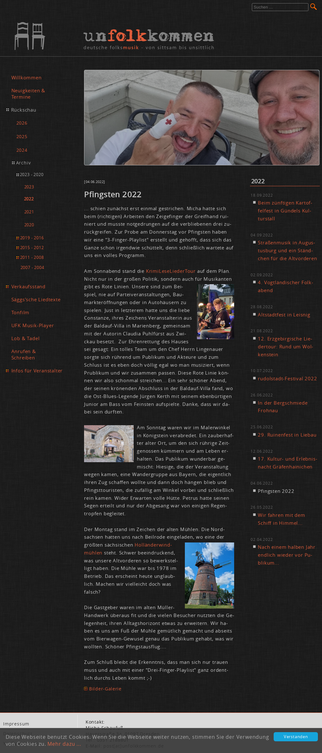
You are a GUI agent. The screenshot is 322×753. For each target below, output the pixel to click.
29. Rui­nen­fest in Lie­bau (287, 435)
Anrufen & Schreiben (23, 354)
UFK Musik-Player (32, 325)
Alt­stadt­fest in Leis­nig (284, 314)
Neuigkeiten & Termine (28, 93)
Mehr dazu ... (64, 743)
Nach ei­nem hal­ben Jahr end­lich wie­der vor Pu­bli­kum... (286, 555)
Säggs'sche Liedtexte (36, 299)
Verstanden (296, 736)
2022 (29, 199)
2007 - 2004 (32, 267)
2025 (21, 136)
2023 (29, 187)
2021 (29, 212)
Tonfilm (20, 312)
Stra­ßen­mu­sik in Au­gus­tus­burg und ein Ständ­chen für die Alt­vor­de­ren (287, 250)
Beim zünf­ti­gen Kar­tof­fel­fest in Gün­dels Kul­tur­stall (285, 210)
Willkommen (26, 77)
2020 (29, 225)
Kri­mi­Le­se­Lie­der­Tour (171, 271)
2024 (21, 150)
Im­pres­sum (16, 724)
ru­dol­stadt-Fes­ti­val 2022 (287, 378)
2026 (21, 123)
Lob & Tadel (25, 338)
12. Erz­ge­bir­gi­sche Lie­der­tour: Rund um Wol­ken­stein (285, 346)
